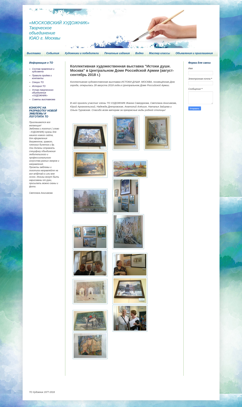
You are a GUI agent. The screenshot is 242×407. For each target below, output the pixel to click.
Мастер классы (159, 53)
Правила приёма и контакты (42, 77)
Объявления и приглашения (194, 53)
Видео (139, 53)
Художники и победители (82, 53)
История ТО (38, 86)
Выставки (34, 53)
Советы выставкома (43, 99)
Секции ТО (38, 82)
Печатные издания (117, 53)
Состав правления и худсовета (43, 70)
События (52, 53)
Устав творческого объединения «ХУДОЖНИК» (42, 93)
